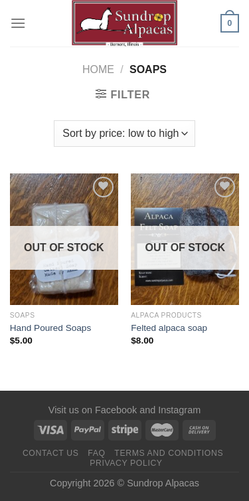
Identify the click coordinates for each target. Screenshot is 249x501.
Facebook (116, 410)
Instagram (179, 410)
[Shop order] (124, 133)
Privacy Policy (126, 463)
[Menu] (18, 23)
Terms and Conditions (168, 453)
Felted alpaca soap (169, 328)
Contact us (51, 453)
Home (98, 69)
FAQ (96, 453)
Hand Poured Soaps (50, 328)
